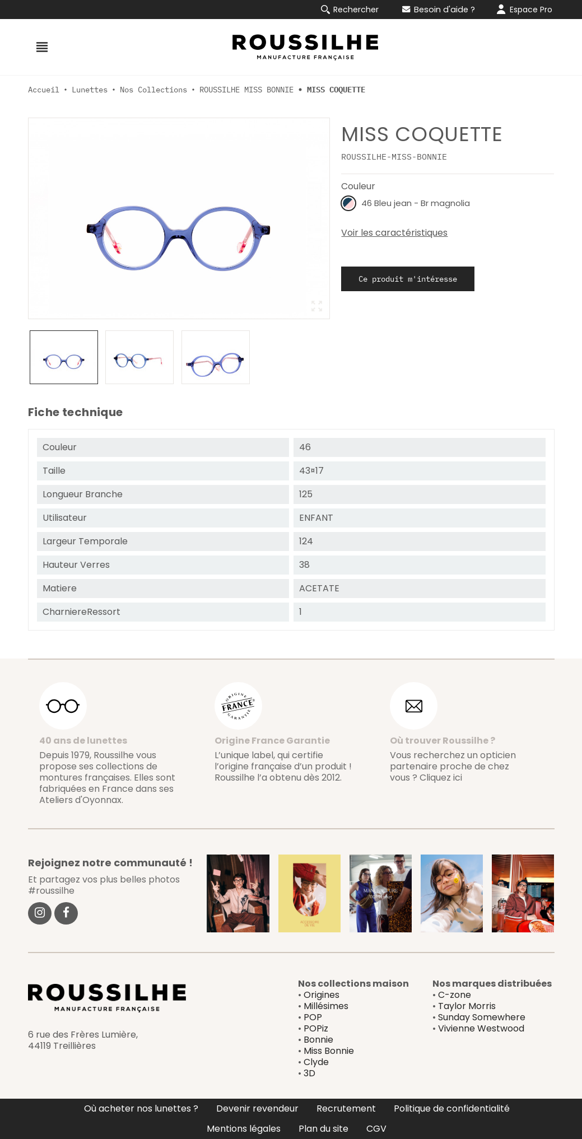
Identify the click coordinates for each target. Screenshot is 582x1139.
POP (313, 1017)
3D (309, 1073)
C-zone (454, 994)
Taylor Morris (467, 1006)
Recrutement (346, 1108)
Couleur (358, 186)
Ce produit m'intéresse (407, 279)
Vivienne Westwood (481, 1028)
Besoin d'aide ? (438, 9)
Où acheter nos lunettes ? (141, 1108)
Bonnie (318, 1039)
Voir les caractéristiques (394, 233)
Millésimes (326, 1006)
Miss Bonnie (329, 1050)
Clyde (316, 1062)
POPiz (316, 1028)
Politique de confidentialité (452, 1108)
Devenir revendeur (257, 1108)
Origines (321, 994)
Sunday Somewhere (481, 1017)
